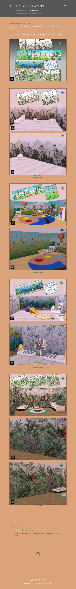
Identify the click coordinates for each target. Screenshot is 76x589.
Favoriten (32, 14)
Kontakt (39, 14)
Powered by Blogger (38, 579)
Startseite (18, 14)
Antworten (17, 537)
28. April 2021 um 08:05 (27, 530)
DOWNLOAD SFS (38, 176)
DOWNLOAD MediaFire (38, 177)
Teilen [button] (11, 519)
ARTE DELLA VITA (30, 6)
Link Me (25, 14)
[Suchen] (65, 5)
